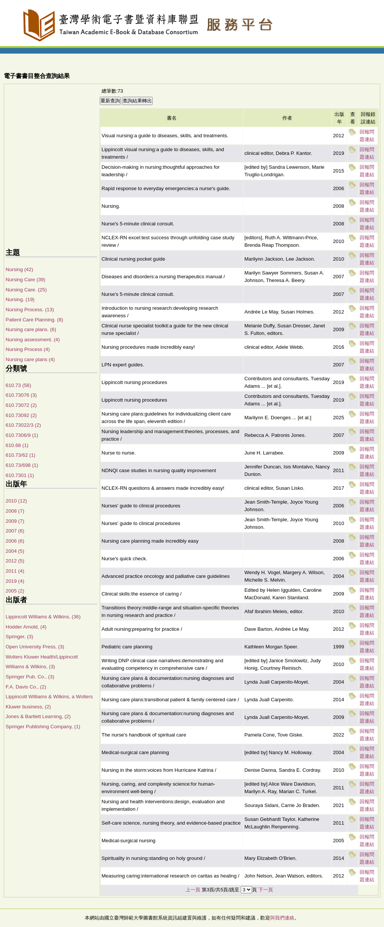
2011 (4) (15, 571)
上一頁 (193, 889)
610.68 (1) (17, 445)
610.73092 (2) (21, 415)
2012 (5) (15, 561)
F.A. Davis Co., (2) (26, 687)
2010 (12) (16, 501)
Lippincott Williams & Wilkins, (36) (43, 617)
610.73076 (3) (21, 395)
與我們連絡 (282, 918)
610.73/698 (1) (22, 465)
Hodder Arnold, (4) (26, 627)
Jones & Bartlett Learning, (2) (38, 716)
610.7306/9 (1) (22, 435)
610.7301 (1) (20, 475)
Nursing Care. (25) (26, 289)
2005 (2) (15, 591)
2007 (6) (15, 531)
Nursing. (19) (20, 299)
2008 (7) (15, 511)
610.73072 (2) (21, 405)
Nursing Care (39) (25, 279)
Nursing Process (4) (28, 349)
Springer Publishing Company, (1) (43, 726)
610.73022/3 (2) (23, 425)
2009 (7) (15, 521)
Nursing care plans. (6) (31, 329)
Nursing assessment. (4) (33, 339)
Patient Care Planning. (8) (34, 319)
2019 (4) (15, 581)
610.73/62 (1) (20, 455)
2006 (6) (15, 541)
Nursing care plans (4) (30, 359)
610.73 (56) (18, 385)
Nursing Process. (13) (30, 309)
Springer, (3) (19, 636)
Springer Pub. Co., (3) (30, 677)
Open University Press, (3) (35, 647)
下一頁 (265, 889)
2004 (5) (15, 551)
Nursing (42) (19, 269)
